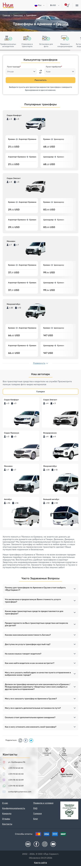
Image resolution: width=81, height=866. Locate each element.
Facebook (36, 844)
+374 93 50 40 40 (16, 774)
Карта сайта (40, 862)
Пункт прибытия (53, 67)
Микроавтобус (50, 466)
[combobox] (21, 71)
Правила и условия (43, 803)
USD (53, 5)
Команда (6, 813)
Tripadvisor (28, 844)
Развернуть (39, 363)
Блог (35, 818)
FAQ (35, 808)
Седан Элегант (50, 400)
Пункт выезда (13, 67)
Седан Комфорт (11, 400)
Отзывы (6, 818)
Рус (38, 5)
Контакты (7, 824)
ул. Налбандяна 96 (16, 762)
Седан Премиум (11, 433)
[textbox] (21, 71)
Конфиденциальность (13, 808)
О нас (5, 803)
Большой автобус (51, 499)
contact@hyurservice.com (19, 792)
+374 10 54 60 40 (15, 768)
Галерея (40, 391)
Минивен (8, 466)
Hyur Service (8, 5)
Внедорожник (50, 433)
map (40, 773)
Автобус (8, 499)
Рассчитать (41, 80)
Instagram (45, 844)
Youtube (53, 844)
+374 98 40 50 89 (16, 780)
